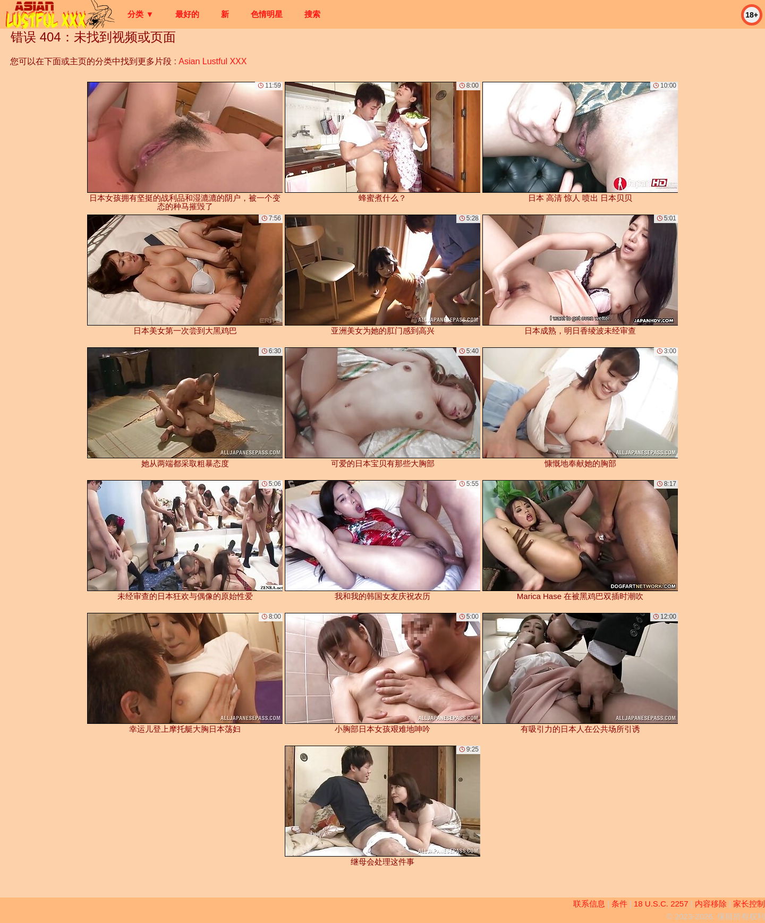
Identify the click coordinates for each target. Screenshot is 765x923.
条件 (619, 903)
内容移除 (711, 903)
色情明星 (267, 14)
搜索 (312, 14)
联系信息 (589, 903)
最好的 (187, 14)
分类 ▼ (141, 14)
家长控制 (749, 903)
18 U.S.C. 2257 (661, 903)
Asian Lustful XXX (212, 61)
